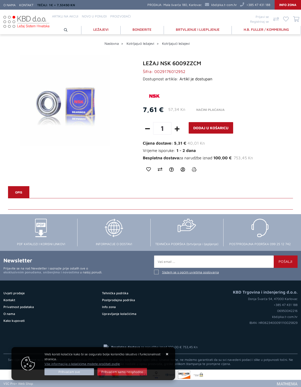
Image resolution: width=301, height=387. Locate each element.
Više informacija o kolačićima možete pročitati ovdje (82, 364)
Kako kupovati (14, 320)
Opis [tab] (18, 192)
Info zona (287, 5)
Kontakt (26, 5)
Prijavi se (262, 17)
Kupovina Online (48, 383)
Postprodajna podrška (118, 300)
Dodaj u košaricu (211, 128)
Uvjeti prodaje (14, 293)
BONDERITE (142, 29)
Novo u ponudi (94, 16)
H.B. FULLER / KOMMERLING (266, 29)
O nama (9, 5)
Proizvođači (120, 16)
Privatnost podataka (18, 307)
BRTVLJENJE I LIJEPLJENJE (198, 29)
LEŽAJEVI (100, 29)
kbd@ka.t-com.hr (224, 5)
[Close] (69, 371)
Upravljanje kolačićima (119, 314)
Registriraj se (259, 21)
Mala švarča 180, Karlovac (182, 5)
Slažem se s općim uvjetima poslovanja (190, 272)
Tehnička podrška (115, 293)
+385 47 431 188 (258, 5)
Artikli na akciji (65, 16)
